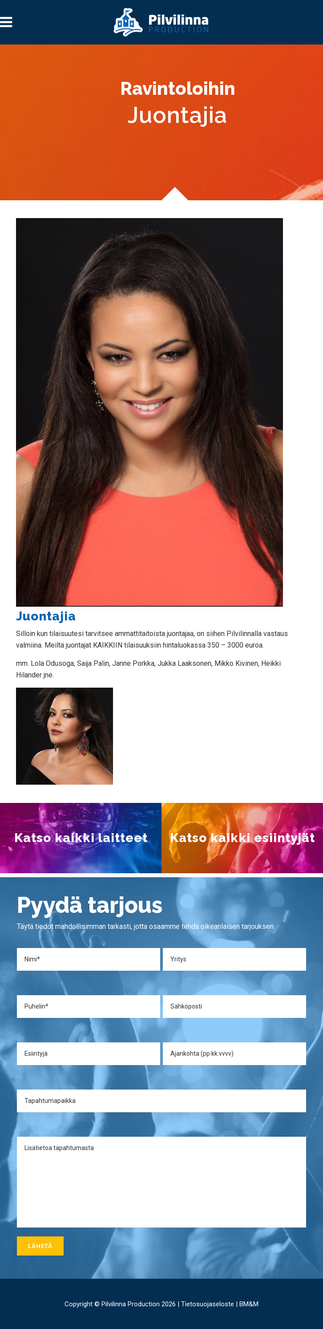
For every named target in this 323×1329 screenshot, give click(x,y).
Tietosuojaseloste (207, 1304)
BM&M (248, 1304)
